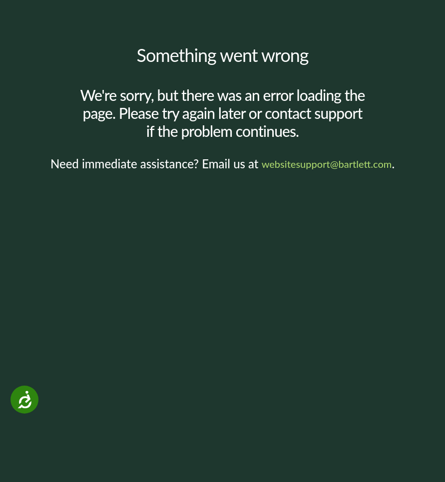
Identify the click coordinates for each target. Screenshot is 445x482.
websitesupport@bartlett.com (327, 164)
